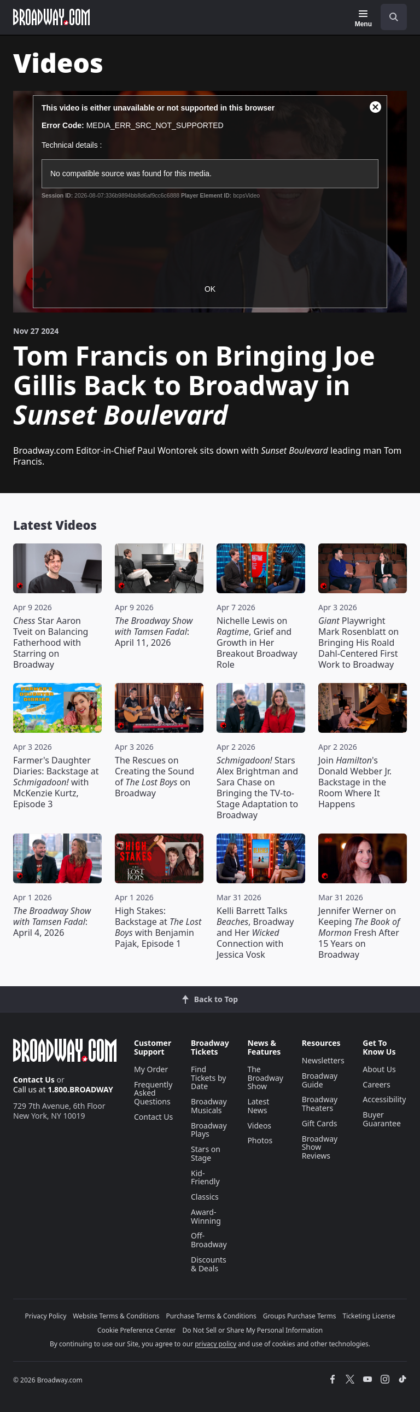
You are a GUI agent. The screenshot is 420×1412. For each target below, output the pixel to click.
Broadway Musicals (209, 1105)
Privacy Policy (46, 1316)
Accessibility (384, 1099)
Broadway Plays (209, 1129)
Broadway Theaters (320, 1103)
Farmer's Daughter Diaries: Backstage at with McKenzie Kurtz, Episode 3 (55, 782)
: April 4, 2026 (52, 922)
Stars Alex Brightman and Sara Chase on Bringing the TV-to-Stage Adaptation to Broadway (257, 787)
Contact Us (34, 1079)
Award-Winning (206, 1216)
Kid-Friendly (205, 1177)
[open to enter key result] (394, 17)
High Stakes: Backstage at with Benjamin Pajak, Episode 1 (158, 927)
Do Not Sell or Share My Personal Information (252, 1330)
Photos (259, 1140)
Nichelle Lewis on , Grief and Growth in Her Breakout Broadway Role (257, 642)
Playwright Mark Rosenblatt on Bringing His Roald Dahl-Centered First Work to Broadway (358, 642)
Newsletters (323, 1060)
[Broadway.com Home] (51, 17)
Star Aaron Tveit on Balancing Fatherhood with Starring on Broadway (50, 642)
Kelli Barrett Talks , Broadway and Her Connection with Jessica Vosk (255, 932)
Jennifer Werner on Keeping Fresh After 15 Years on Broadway (359, 932)
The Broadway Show (265, 1078)
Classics (205, 1196)
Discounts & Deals (208, 1264)
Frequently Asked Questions (153, 1093)
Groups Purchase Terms (299, 1316)
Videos (259, 1125)
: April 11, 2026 (153, 632)
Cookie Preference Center (136, 1330)
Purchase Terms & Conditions (211, 1316)
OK (210, 289)
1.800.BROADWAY (80, 1089)
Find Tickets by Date (208, 1078)
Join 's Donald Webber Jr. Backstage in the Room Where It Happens (355, 782)
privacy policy (215, 1344)
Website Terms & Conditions (116, 1316)
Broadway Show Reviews (320, 1147)
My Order (151, 1069)
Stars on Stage (205, 1153)
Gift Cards (319, 1123)
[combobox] (389, 17)
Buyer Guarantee (382, 1119)
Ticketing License (369, 1316)
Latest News (258, 1105)
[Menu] (363, 18)
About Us (379, 1069)
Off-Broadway (209, 1239)
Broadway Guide (320, 1080)
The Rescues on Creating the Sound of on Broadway (154, 776)
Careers (376, 1084)
